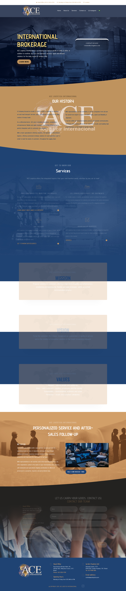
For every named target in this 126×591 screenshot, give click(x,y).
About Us (66, 10)
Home (59, 10)
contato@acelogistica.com (92, 577)
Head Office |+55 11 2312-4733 (46, 2)
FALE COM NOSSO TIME (75, 472)
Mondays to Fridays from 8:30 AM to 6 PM (70, 2)
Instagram (93, 10)
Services (74, 10)
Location (87, 2)
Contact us (82, 10)
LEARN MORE (36, 53)
